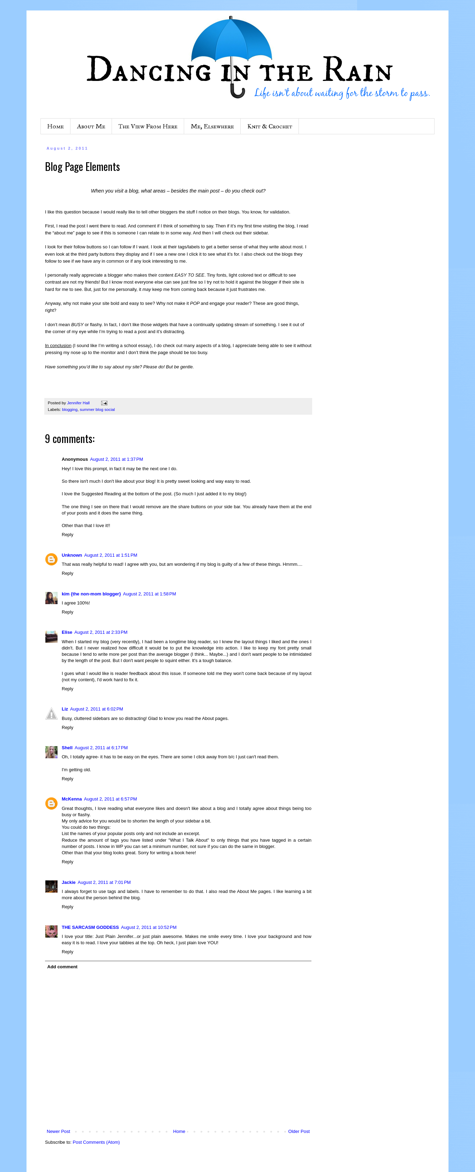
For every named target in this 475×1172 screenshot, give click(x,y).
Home (55, 126)
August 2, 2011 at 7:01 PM (104, 882)
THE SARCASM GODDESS (90, 927)
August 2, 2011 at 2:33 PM (100, 632)
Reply (67, 534)
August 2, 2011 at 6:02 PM (96, 709)
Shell (67, 747)
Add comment (62, 966)
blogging (69, 409)
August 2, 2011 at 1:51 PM (110, 555)
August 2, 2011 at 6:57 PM (110, 799)
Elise (67, 632)
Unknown (72, 555)
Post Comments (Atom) (96, 1142)
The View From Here (148, 126)
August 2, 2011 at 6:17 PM (101, 747)
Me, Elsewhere (212, 126)
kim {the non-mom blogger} (91, 593)
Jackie (69, 882)
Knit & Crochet (269, 126)
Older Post (299, 1131)
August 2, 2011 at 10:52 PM (148, 927)
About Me (91, 126)
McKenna (72, 799)
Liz (65, 709)
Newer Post (58, 1131)
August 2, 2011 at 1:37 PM (116, 459)
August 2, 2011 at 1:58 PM (149, 593)
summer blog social (97, 409)
